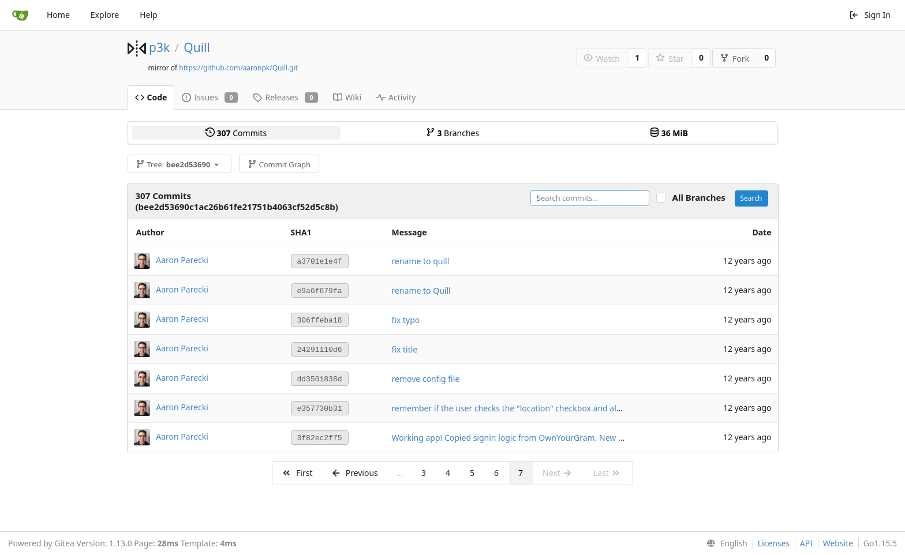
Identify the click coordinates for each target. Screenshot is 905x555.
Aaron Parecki (182, 259)
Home (58, 14)
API (806, 543)
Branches (452, 132)
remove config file (426, 378)
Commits (236, 132)
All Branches (702, 197)
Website (838, 543)
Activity (396, 97)
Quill (197, 47)
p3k (159, 47)
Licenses (774, 543)
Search (751, 198)
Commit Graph (279, 164)
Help (149, 14)
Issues (210, 97)
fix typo (406, 319)
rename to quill (421, 261)
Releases (285, 97)
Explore (105, 14)
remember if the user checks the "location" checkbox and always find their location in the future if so (582, 408)
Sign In (870, 14)
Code (151, 97)
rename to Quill (421, 290)
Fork (734, 58)
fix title (405, 349)
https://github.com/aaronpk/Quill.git (238, 68)
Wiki (347, 97)
